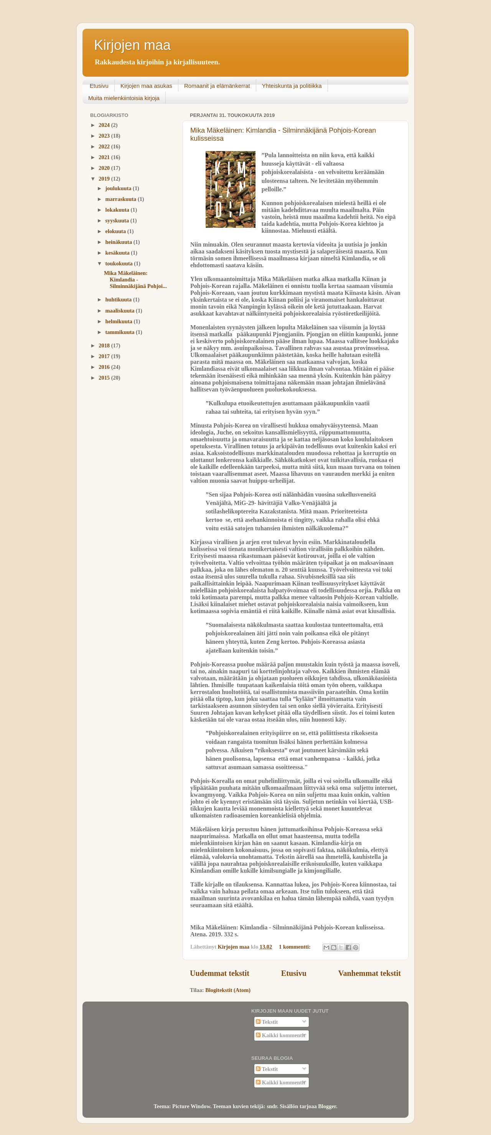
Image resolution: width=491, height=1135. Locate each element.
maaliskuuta (120, 311)
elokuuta (116, 231)
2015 (105, 378)
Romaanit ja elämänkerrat (217, 85)
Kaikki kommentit (280, 1035)
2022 (105, 146)
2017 (105, 356)
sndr (272, 1106)
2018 (105, 345)
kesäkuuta (118, 253)
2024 (105, 125)
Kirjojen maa (132, 45)
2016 (105, 367)
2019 (105, 179)
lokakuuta (118, 210)
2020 (105, 168)
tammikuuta (120, 332)
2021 (105, 157)
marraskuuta (121, 199)
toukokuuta (119, 263)
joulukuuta (119, 188)
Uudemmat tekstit (219, 973)
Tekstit (267, 1022)
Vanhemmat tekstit (369, 973)
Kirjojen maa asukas (146, 85)
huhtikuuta (119, 299)
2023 (105, 136)
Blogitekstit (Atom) (227, 990)
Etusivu (99, 85)
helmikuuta (119, 321)
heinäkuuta (119, 242)
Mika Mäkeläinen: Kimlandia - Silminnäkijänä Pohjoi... (135, 280)
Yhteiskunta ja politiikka (292, 85)
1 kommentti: (295, 947)
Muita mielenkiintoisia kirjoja (124, 98)
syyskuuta (117, 220)
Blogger (327, 1106)
